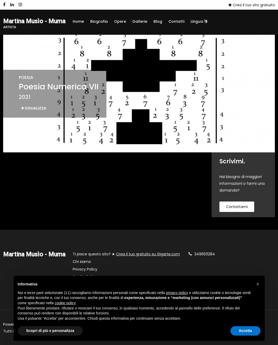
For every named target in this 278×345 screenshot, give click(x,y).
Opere (120, 21)
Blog (158, 21)
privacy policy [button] (177, 293)
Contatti (176, 21)
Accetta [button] (245, 331)
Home (78, 21)
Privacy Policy (85, 269)
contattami (237, 206)
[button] (258, 284)
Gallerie (139, 21)
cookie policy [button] (65, 303)
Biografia (99, 21)
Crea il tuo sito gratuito (251, 5)
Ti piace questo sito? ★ (126, 254)
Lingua (199, 21)
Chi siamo (82, 261)
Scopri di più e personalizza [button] (50, 331)
